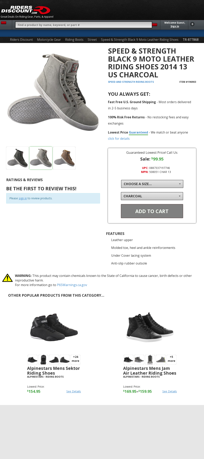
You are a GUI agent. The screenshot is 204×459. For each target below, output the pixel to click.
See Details (73, 391)
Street (92, 40)
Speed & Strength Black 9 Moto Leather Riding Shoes (139, 40)
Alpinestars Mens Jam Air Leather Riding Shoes (149, 370)
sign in (23, 198)
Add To (152, 211)
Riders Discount (21, 40)
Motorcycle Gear (49, 40)
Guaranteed (138, 132)
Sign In (175, 26)
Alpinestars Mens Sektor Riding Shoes (53, 370)
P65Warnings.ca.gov (72, 285)
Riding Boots (74, 40)
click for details (119, 138)
